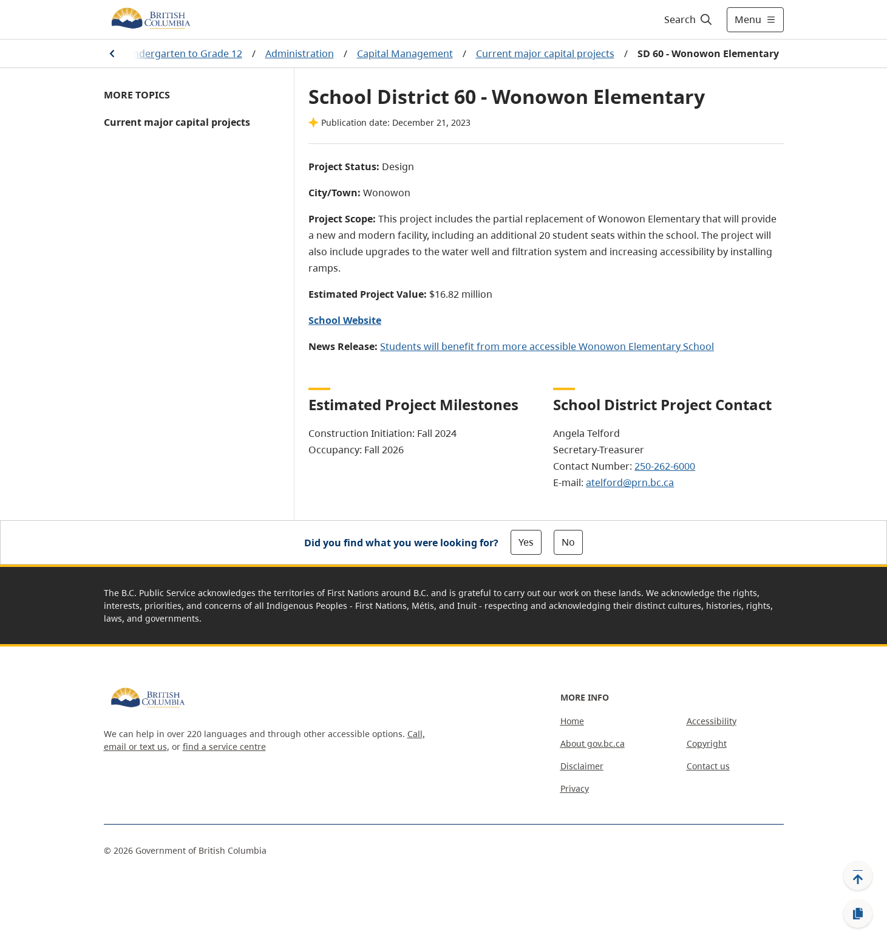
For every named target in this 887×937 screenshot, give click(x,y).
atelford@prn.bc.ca (630, 482)
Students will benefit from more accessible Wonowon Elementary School (547, 346)
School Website (344, 320)
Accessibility (711, 721)
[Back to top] (857, 875)
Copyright (707, 743)
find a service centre (224, 746)
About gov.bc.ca (592, 743)
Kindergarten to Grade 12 (183, 53)
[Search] (689, 19)
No (568, 542)
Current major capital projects (545, 53)
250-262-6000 (664, 466)
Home (572, 721)
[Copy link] (857, 913)
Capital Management (405, 53)
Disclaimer (581, 766)
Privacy (574, 788)
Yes (526, 542)
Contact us (708, 766)
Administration (299, 53)
